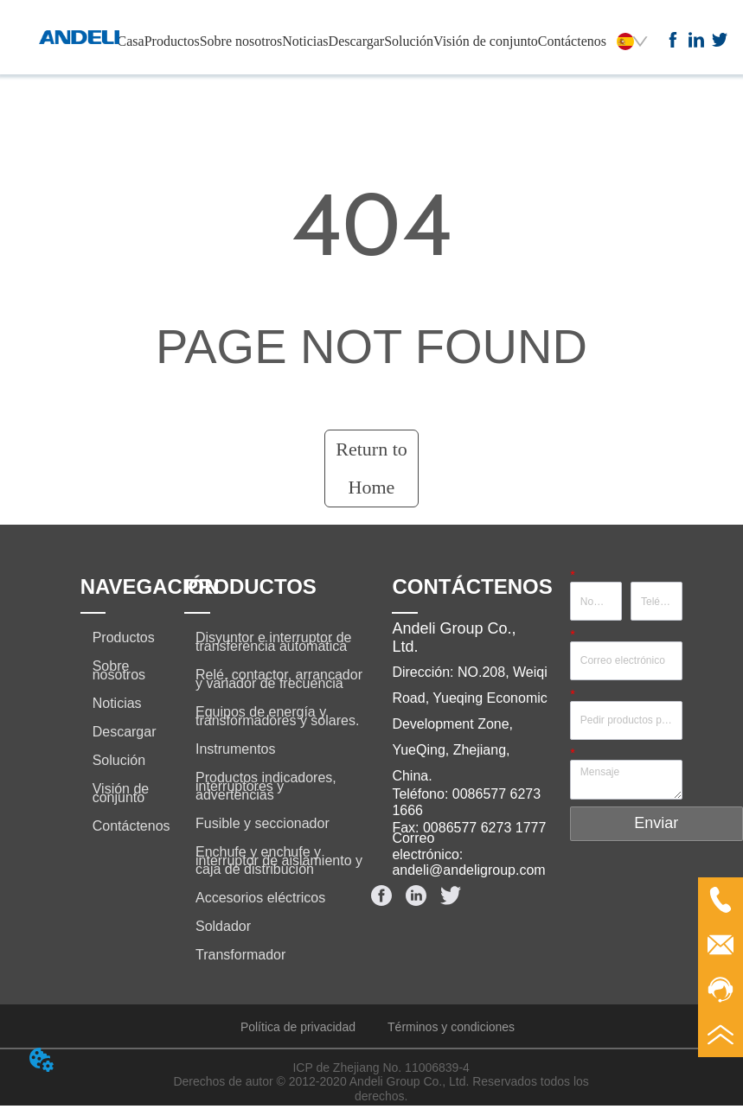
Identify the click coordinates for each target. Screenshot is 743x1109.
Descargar (357, 41)
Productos (172, 41)
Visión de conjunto (485, 41)
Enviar (656, 823)
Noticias (305, 41)
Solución (408, 41)
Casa (131, 41)
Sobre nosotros (241, 41)
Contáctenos (572, 41)
